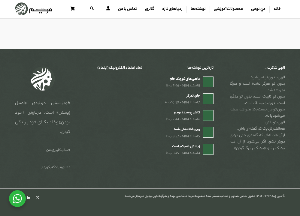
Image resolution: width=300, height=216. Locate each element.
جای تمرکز (193, 96)
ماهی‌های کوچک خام (185, 79)
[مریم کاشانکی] (33, 9)
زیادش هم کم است (186, 147)
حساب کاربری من (58, 150)
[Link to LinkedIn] (28, 197)
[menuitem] (277, 9)
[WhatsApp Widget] (17, 198)
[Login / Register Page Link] (108, 10)
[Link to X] (37, 197)
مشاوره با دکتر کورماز (56, 167)
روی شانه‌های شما (187, 130)
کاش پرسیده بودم (187, 113)
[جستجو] (92, 9)
